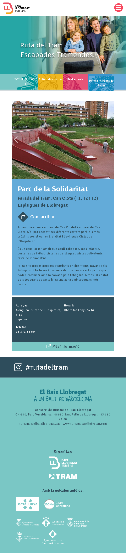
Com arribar (42, 217)
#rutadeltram (46, 367)
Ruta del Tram (41, 45)
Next (110, 140)
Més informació (66, 346)
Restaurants (75, 79)
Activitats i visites (51, 79)
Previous (16, 140)
